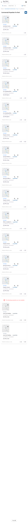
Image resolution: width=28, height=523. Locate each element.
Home (2, 8)
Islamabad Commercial (10, 8)
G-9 (17, 8)
